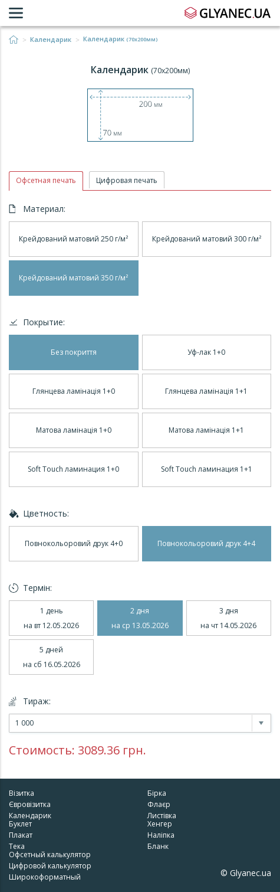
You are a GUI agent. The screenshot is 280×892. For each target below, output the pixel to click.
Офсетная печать (46, 180)
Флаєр (158, 804)
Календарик (50, 39)
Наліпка (160, 835)
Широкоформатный (45, 877)
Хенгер (159, 824)
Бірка (156, 793)
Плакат (20, 835)
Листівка (161, 816)
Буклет (20, 824)
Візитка (21, 793)
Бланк (158, 846)
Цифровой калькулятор (50, 866)
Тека (17, 846)
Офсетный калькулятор (50, 854)
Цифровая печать (126, 180)
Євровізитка (30, 804)
